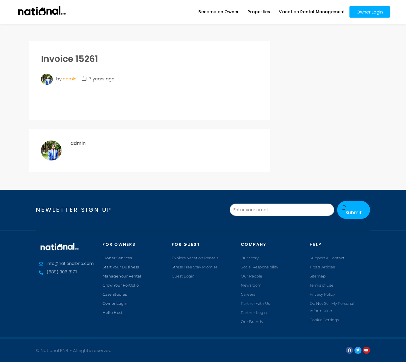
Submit (353, 210)
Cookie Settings (324, 319)
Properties (259, 12)
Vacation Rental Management (312, 12)
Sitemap (318, 276)
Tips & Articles (322, 267)
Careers (248, 294)
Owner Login (115, 303)
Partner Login (254, 312)
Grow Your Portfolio (121, 285)
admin (69, 79)
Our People (251, 276)
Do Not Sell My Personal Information (332, 307)
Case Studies (115, 294)
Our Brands (252, 321)
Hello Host (112, 312)
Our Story (250, 258)
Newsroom (251, 285)
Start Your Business (121, 267)
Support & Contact (327, 258)
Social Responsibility (259, 267)
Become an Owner (218, 12)
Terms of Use (321, 285)
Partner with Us (255, 303)
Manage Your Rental (122, 276)
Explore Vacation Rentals (195, 258)
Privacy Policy (322, 294)
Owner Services (117, 258)
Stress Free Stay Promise (195, 267)
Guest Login (183, 276)
